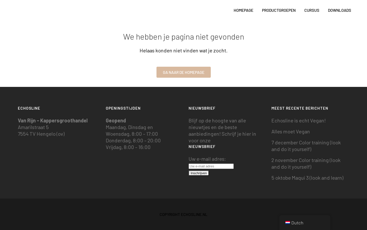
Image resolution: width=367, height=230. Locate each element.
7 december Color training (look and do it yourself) (306, 145)
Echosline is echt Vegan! (298, 120)
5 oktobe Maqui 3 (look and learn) (307, 178)
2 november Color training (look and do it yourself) (305, 163)
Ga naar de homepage (183, 72)
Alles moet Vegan (290, 131)
